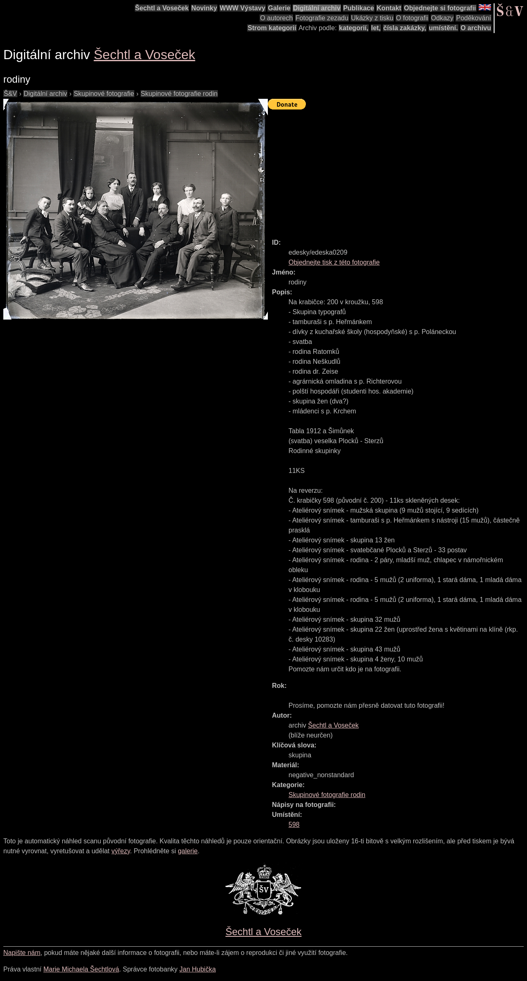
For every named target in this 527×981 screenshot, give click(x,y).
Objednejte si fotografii (440, 8)
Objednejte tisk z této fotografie (334, 262)
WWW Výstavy (242, 8)
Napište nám (22, 952)
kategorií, (353, 27)
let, (376, 27)
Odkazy (442, 17)
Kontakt (389, 8)
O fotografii (412, 17)
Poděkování (473, 17)
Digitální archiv (317, 8)
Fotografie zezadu (322, 17)
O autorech (276, 17)
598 (294, 824)
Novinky (204, 8)
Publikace (358, 8)
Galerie (279, 8)
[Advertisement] (397, 170)
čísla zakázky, (404, 27)
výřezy (120, 850)
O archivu (475, 27)
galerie (188, 850)
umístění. (443, 27)
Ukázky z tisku (372, 17)
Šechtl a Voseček (162, 8)
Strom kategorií (272, 27)
